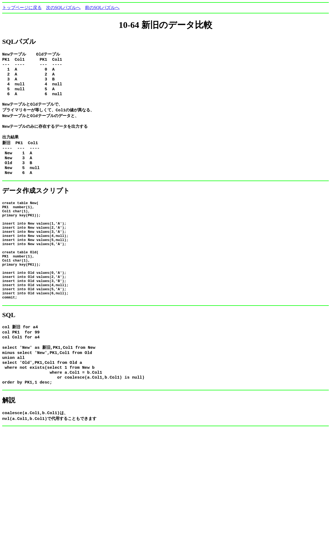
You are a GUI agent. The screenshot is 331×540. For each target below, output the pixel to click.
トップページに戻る (22, 7)
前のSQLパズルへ (102, 7)
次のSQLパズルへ (63, 7)
